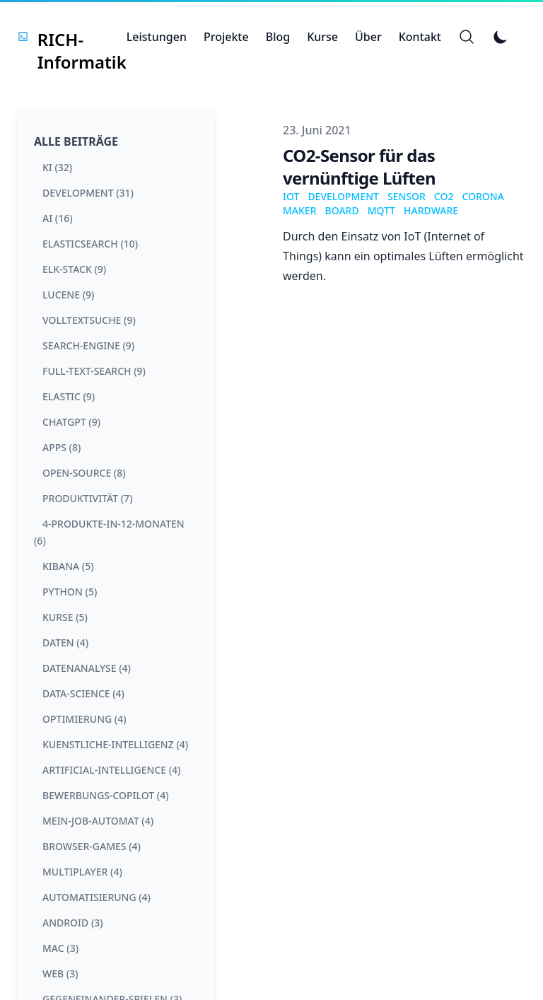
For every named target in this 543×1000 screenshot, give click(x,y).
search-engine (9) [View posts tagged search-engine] (88, 345)
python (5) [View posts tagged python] (69, 591)
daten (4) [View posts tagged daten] (65, 642)
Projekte (226, 37)
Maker (300, 210)
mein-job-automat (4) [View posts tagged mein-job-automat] (97, 820)
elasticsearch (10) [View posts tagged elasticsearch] (90, 243)
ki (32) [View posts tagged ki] (57, 167)
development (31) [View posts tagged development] (88, 192)
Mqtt (381, 210)
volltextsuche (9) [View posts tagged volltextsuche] (89, 320)
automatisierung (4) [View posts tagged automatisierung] (96, 897)
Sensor (406, 196)
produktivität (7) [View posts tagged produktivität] (87, 498)
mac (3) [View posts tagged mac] (60, 948)
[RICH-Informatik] (72, 36)
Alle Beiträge (76, 141)
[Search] (466, 36)
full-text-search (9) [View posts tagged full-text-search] (94, 371)
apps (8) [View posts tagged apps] (61, 447)
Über (368, 37)
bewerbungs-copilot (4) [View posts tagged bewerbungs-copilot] (105, 795)
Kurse (322, 37)
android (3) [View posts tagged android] (72, 922)
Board (342, 210)
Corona (482, 196)
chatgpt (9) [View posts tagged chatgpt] (71, 422)
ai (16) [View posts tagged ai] (57, 218)
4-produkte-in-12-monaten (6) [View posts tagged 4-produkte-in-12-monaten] (109, 532)
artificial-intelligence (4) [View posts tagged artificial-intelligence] (111, 770)
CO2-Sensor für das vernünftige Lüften (359, 167)
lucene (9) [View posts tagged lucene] (68, 294)
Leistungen (157, 37)
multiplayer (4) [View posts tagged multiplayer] (82, 871)
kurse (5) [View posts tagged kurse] (65, 617)
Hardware (431, 210)
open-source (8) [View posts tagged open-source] (84, 472)
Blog (278, 37)
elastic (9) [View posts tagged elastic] (68, 396)
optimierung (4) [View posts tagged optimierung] (84, 719)
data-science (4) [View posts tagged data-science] (83, 693)
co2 (444, 196)
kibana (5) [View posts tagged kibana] (68, 566)
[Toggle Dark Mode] (500, 36)
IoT (291, 196)
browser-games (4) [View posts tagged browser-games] (91, 846)
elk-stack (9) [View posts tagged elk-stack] (74, 269)
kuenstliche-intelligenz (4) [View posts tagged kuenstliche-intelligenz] (115, 744)
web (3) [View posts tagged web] (60, 973)
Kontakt (420, 37)
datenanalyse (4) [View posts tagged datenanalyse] (86, 668)
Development (343, 196)
